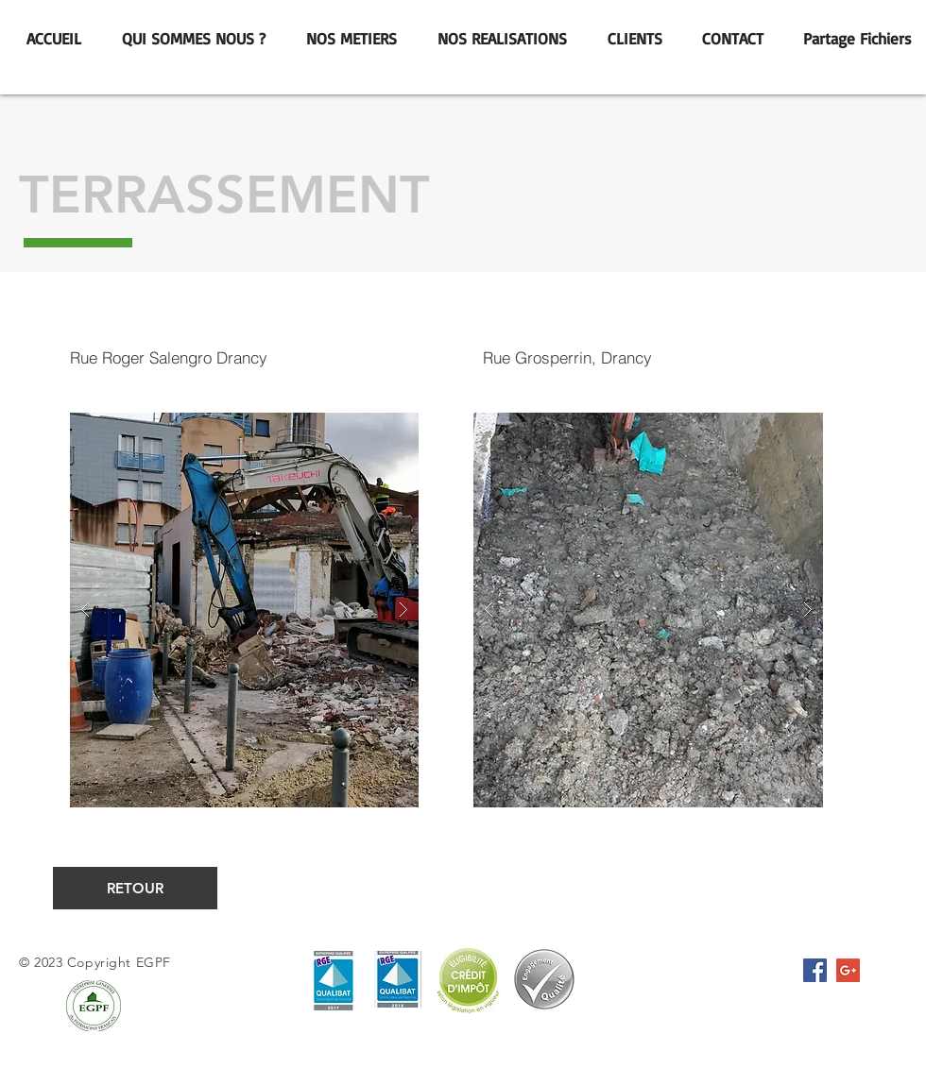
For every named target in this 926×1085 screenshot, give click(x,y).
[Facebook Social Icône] (815, 970)
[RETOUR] (135, 888)
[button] (244, 610)
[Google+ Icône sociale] (848, 970)
